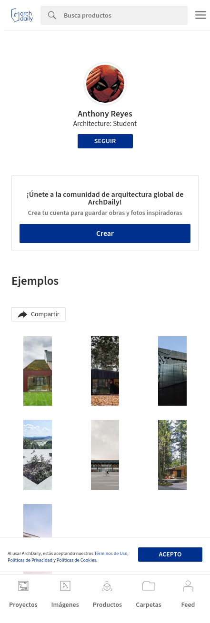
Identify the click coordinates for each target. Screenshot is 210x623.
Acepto (170, 554)
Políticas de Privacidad (30, 560)
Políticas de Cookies (76, 560)
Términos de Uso (110, 553)
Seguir (105, 141)
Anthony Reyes (105, 114)
